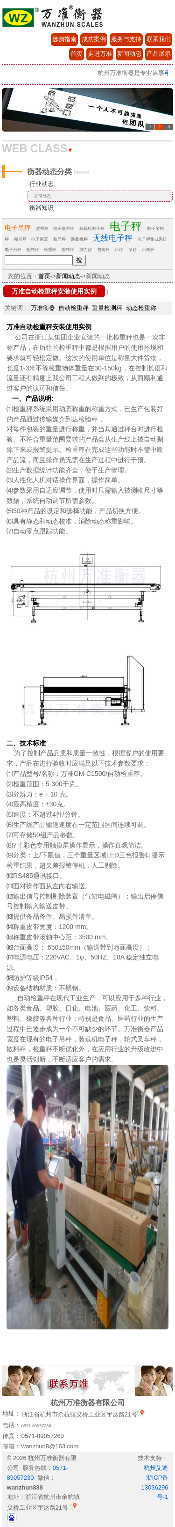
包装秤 (103, 249)
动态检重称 (141, 307)
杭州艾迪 (156, 1467)
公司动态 (42, 196)
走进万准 (100, 53)
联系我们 (159, 39)
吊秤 (119, 249)
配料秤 (33, 249)
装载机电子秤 (92, 228)
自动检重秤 (73, 307)
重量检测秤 (107, 307)
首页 (76, 53)
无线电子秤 (113, 238)
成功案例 (94, 39)
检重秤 (50, 249)
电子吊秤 (18, 227)
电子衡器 (39, 239)
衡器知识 (41, 207)
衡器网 (20, 239)
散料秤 (68, 249)
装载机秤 (79, 239)
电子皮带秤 (63, 228)
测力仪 (85, 249)
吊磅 (132, 249)
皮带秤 (42, 228)
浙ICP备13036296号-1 (154, 1487)
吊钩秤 (148, 249)
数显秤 (59, 239)
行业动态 (41, 183)
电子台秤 (13, 249)
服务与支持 (126, 39)
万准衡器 (43, 307)
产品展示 (159, 53)
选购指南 (64, 39)
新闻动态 (129, 53)
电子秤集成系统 (152, 239)
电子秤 (126, 226)
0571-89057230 (36, 1426)
